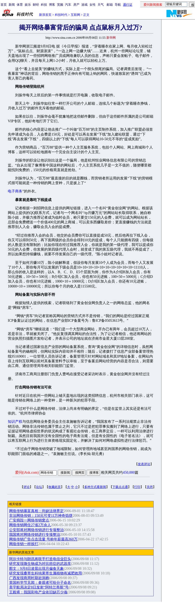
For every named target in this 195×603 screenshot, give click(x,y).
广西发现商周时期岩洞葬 (29, 578)
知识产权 (15, 422)
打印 (137, 487)
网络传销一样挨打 (23, 544)
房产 (76, 4)
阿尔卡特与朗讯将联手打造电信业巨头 (40, 559)
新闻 (12, 4)
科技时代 (61, 15)
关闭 (150, 487)
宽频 (60, 4)
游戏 (84, 4)
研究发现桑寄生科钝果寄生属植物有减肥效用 (45, 573)
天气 (101, 4)
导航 (118, 4)
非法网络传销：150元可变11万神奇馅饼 (41, 516)
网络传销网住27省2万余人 (30, 525)
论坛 (39, 487)
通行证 (127, 4)
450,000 (129, 472)
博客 (52, 4)
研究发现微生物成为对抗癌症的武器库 (40, 564)
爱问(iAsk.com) (27, 472)
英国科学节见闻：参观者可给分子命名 (40, 583)
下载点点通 (120, 487)
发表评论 (144, 464)
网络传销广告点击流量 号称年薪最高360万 (43, 539)
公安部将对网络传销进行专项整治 (36, 530)
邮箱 (110, 4)
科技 (44, 4)
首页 (4, 4)
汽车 (68, 4)
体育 (20, 4)
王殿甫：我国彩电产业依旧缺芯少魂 (38, 592)
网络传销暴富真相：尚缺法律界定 (36, 511)
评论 (26, 487)
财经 (36, 4)
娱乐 (28, 4)
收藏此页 (54, 487)
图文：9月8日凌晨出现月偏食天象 (36, 569)
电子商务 (15, 191)
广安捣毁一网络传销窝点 (29, 520)
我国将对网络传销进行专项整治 (34, 535)
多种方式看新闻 (95, 487)
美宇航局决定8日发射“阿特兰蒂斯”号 (39, 587)
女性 (92, 4)
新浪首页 (45, 15)
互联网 (75, 15)
